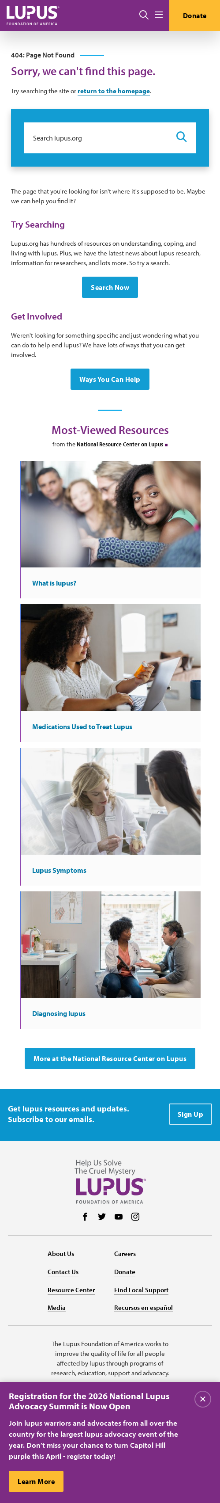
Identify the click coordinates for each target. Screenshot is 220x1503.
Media (57, 1307)
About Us (61, 1253)
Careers (125, 1253)
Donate (195, 15)
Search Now (110, 287)
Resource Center (71, 1290)
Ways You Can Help (110, 379)
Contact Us (63, 1271)
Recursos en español (143, 1307)
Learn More (36, 1482)
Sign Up (191, 1114)
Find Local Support (141, 1290)
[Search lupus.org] (96, 137)
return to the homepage (114, 91)
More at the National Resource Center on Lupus (110, 1058)
